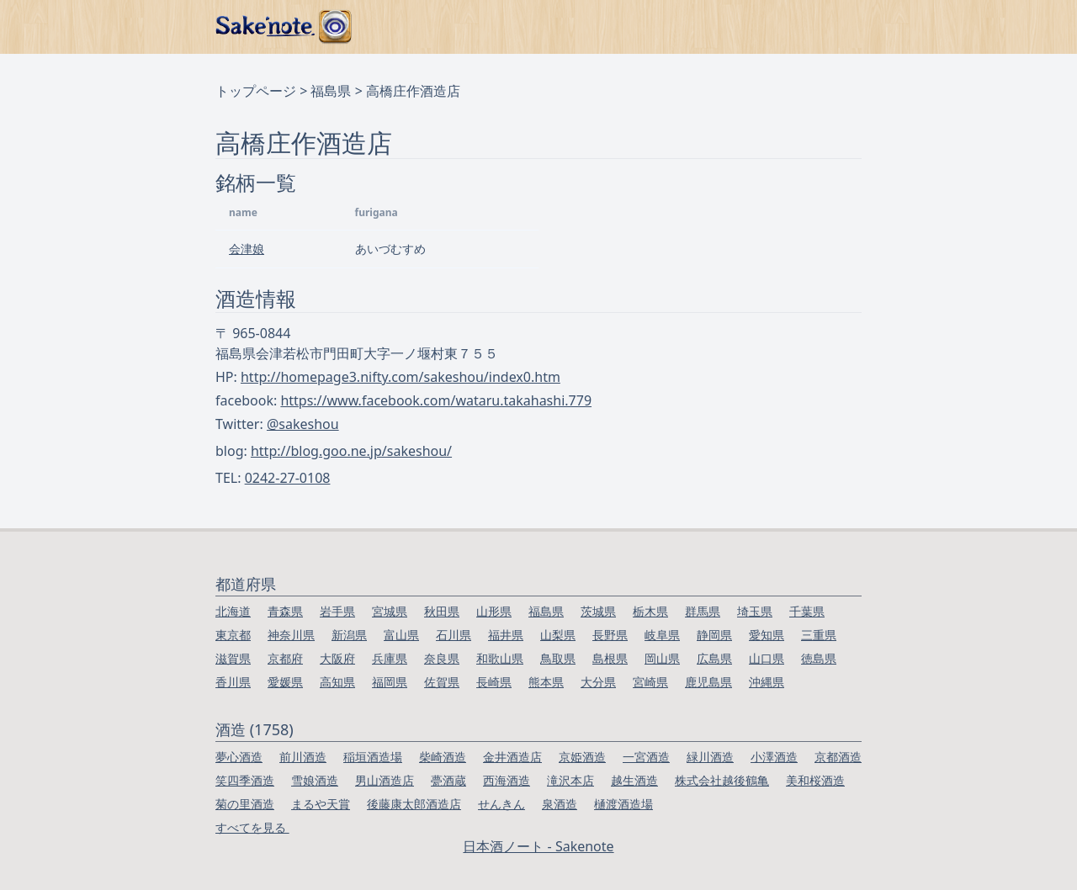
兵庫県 (389, 658)
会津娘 (246, 249)
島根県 (610, 658)
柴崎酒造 (442, 757)
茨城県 (598, 611)
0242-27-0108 (288, 478)
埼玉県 (754, 611)
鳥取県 (558, 658)
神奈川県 (291, 635)
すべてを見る (252, 827)
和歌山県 (499, 658)
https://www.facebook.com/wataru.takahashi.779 (436, 400)
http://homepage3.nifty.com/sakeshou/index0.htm (400, 377)
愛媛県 (285, 682)
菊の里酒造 (244, 804)
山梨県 (558, 635)
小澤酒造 (774, 757)
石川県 (453, 635)
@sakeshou (303, 424)
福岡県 (389, 682)
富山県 (401, 635)
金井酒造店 (512, 757)
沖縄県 (766, 682)
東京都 (233, 635)
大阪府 (337, 658)
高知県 (337, 682)
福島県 (330, 91)
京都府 (285, 658)
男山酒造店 (384, 780)
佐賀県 (441, 682)
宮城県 (389, 611)
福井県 (505, 635)
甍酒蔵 (448, 780)
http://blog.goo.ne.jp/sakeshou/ (351, 451)
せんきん (501, 804)
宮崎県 (650, 682)
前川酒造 (302, 757)
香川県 (233, 682)
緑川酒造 (710, 757)
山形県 (494, 611)
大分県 (598, 682)
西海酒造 (506, 780)
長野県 (610, 635)
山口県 (766, 658)
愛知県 (766, 635)
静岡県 (714, 635)
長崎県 (494, 682)
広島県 (714, 658)
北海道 (233, 611)
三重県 (818, 635)
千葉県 (807, 611)
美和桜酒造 (815, 780)
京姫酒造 (582, 757)
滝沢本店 (570, 780)
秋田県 (441, 611)
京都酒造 (838, 757)
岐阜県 (662, 635)
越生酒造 (634, 780)
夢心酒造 (239, 757)
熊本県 (546, 682)
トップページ (255, 91)
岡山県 (662, 658)
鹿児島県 (708, 682)
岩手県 (337, 611)
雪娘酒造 (314, 780)
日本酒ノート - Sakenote (538, 846)
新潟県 (349, 635)
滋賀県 (233, 658)
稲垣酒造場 (372, 757)
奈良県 (441, 658)
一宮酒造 (646, 757)
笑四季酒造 (244, 780)
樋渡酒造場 (623, 804)
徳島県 (818, 658)
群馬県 (702, 611)
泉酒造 (559, 804)
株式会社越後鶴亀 (722, 780)
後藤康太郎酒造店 (414, 804)
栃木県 (650, 611)
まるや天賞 (320, 804)
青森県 (285, 611)
